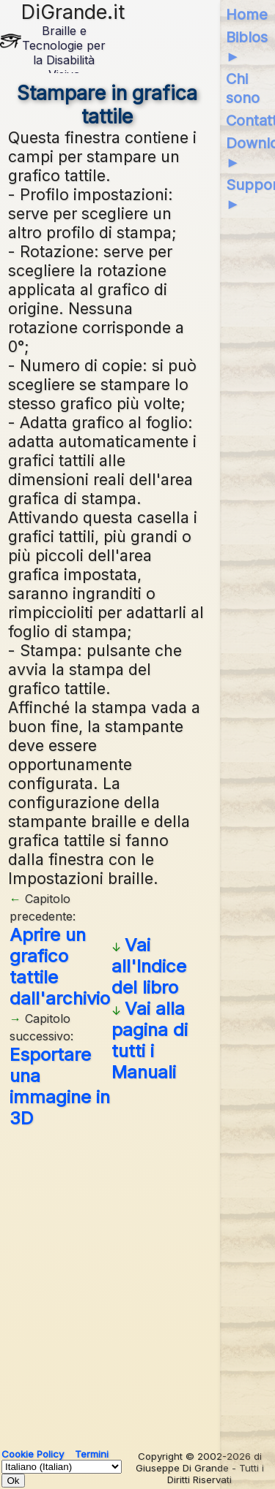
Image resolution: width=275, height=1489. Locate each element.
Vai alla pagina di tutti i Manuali (149, 1040)
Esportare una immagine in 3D (60, 1086)
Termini (92, 1454)
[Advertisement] (137, 1283)
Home (247, 14)
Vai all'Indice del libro (148, 966)
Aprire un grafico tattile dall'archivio (60, 966)
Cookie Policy (32, 1454)
